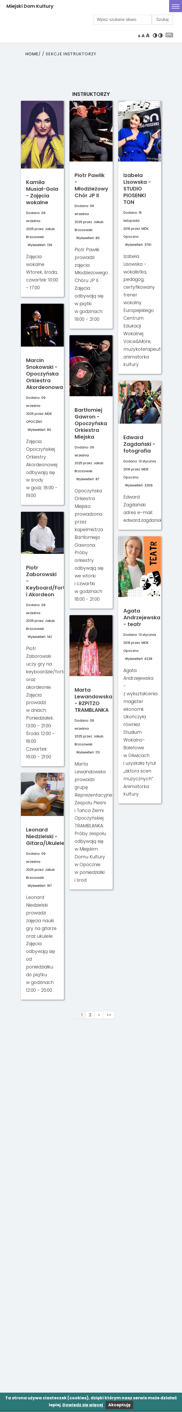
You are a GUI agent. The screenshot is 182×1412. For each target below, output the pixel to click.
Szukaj (162, 19)
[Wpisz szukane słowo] (122, 20)
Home (31, 54)
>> (109, 1015)
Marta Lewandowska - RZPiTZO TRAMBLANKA (93, 700)
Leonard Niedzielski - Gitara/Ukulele (45, 836)
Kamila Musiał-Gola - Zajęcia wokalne (42, 192)
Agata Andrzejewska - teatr (141, 617)
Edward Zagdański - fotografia (139, 444)
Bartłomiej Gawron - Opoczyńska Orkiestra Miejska (91, 423)
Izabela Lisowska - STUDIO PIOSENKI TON (137, 189)
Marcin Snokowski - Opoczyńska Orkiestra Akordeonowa (44, 374)
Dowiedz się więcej (82, 1405)
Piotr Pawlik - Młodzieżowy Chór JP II (91, 185)
